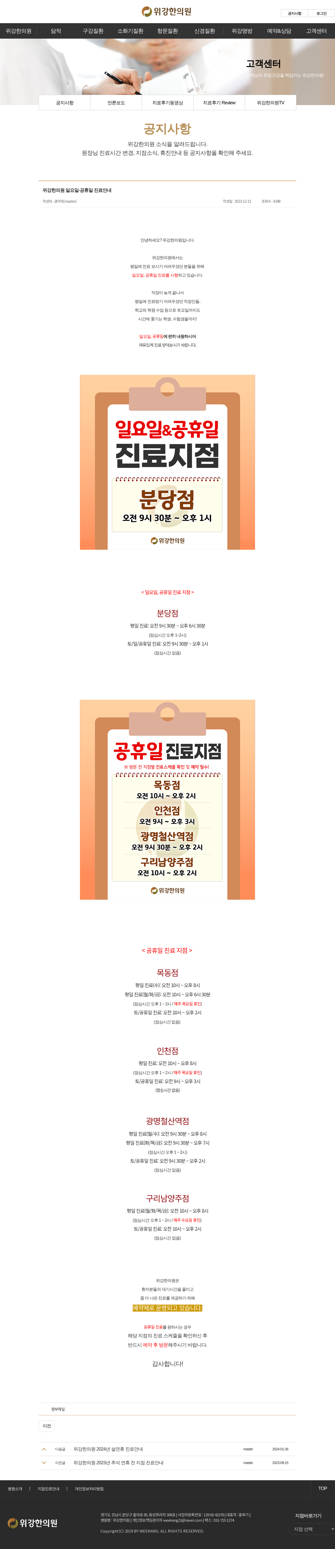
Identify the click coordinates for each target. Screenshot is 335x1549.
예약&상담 (279, 31)
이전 (47, 1426)
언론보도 (116, 102)
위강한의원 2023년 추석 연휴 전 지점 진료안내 (118, 1462)
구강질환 (93, 31)
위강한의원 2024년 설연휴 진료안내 (108, 1449)
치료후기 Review (219, 102)
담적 (56, 31)
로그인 (321, 13)
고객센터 (316, 31)
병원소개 (15, 1488)
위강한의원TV (270, 102)
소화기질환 (130, 31)
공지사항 (294, 13)
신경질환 (204, 31)
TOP (322, 1488)
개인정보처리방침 (89, 1488)
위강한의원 (18, 31)
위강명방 (242, 31)
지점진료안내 (48, 1488)
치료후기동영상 (167, 102)
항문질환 (167, 31)
